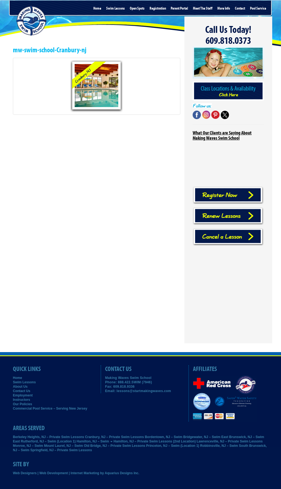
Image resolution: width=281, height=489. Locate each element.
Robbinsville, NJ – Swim (219, 446)
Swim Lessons (115, 8)
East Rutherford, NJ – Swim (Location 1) (44, 441)
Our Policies (22, 404)
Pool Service (258, 8)
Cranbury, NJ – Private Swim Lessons (114, 437)
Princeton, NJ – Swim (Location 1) (172, 446)
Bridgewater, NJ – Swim (201, 437)
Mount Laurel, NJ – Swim (63, 446)
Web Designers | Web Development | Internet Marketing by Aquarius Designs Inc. (76, 473)
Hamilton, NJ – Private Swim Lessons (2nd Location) (155, 441)
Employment (23, 395)
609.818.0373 (228, 41)
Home (97, 8)
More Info (223, 8)
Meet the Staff (202, 8)
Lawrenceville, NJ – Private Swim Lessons (230, 441)
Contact (240, 8)
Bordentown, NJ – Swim (163, 437)
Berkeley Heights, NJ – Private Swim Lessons (48, 437)
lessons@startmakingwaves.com (144, 391)
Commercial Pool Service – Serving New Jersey (50, 408)
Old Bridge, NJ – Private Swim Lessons (114, 446)
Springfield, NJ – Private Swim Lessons (61, 450)
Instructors (21, 400)
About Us (20, 387)
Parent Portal (179, 8)
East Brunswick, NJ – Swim (242, 437)
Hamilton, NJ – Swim (95, 441)
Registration (158, 8)
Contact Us (21, 391)
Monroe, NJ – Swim (28, 446)
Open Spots (137, 8)
